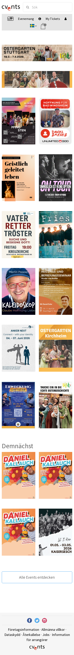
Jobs (46, 634)
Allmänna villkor (53, 629)
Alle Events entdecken (37, 577)
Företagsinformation (23, 629)
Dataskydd (12, 634)
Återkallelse (31, 634)
